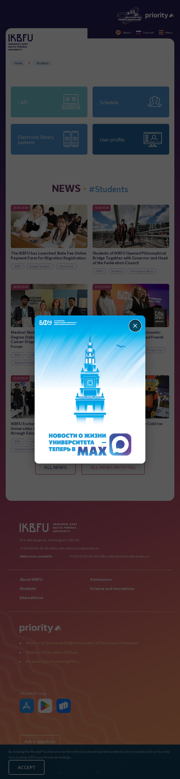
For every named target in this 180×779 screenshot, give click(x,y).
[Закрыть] (135, 325)
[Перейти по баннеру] (90, 389)
